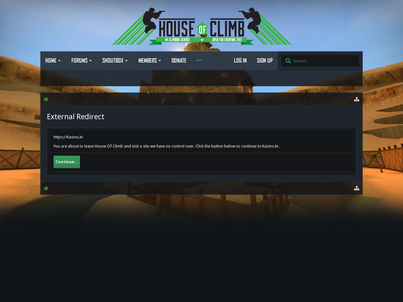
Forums (79, 61)
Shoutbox (112, 61)
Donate (179, 61)
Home (50, 61)
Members (148, 61)
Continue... (66, 161)
